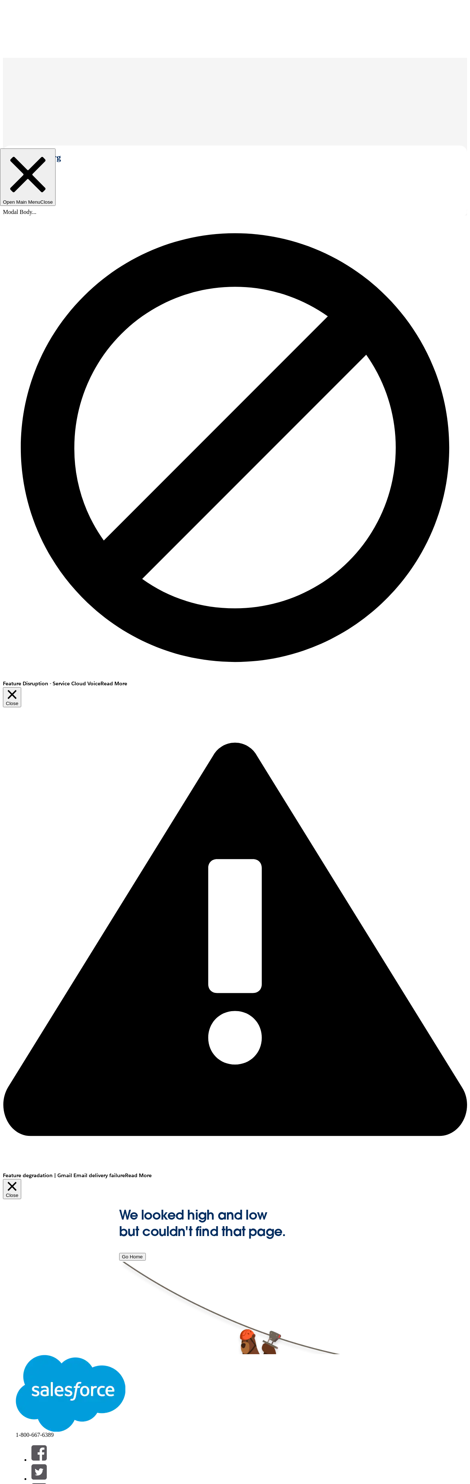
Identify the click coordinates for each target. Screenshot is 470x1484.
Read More (114, 683)
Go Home (132, 1256)
